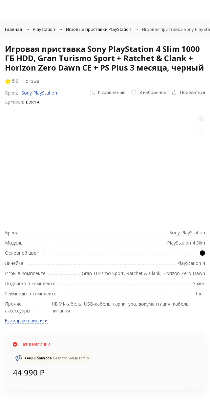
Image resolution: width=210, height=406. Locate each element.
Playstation (44, 29)
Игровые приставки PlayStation (98, 29)
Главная (13, 29)
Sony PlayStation (39, 93)
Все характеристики (26, 320)
